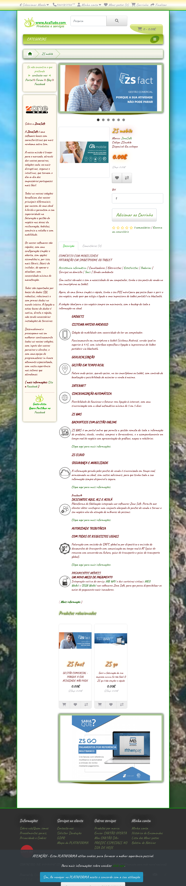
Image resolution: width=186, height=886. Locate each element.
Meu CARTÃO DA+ (106, 837)
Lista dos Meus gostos (145, 837)
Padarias (146, 268)
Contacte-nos (65, 828)
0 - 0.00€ (146, 29)
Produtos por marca (106, 828)
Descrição (68, 246)
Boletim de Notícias (143, 842)
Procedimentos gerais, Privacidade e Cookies (33, 835)
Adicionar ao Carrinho (134, 215)
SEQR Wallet (88, 585)
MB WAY (111, 581)
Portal (29, 80)
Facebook (39, 84)
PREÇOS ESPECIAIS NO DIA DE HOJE (110, 845)
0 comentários (142, 227)
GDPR (61, 837)
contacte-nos (39, 75)
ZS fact (75, 664)
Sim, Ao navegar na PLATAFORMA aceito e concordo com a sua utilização (91, 877)
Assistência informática (72, 268)
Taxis (88, 272)
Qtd (114, 189)
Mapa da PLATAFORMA (72, 842)
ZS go (111, 664)
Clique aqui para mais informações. (91, 446)
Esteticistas (131, 268)
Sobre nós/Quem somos (34, 828)
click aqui (118, 865)
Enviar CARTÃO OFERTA (110, 833)
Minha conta (140, 828)
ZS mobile (47, 54)
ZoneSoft (126, 138)
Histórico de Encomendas (147, 833)
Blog (49, 80)
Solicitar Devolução (69, 833)
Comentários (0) (91, 246)
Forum (40, 80)
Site (50, 382)
